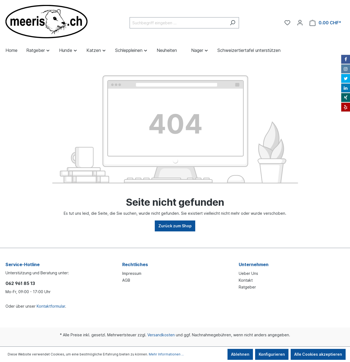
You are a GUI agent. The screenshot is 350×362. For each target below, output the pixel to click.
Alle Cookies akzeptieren (318, 354)
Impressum (131, 273)
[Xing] (345, 97)
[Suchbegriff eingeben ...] (178, 22)
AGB (126, 280)
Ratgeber (247, 287)
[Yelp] (345, 107)
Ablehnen (240, 354)
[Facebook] (345, 59)
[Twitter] (345, 78)
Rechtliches (135, 264)
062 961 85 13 (20, 283)
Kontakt (246, 280)
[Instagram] (345, 68)
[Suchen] (232, 22)
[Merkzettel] (287, 22)
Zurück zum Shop (175, 225)
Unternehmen (254, 264)
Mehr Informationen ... (166, 354)
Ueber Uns (248, 273)
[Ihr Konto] (300, 22)
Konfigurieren (272, 354)
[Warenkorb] (325, 22)
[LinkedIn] (345, 88)
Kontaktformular (51, 306)
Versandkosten (161, 334)
